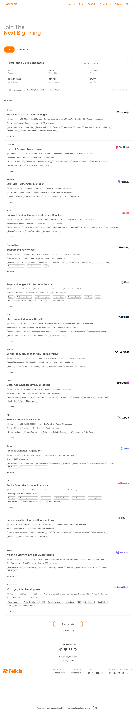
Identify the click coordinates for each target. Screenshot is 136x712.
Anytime (59, 90)
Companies (23, 49)
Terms (71, 661)
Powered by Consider (119, 90)
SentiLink (10, 145)
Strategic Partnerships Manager (25, 183)
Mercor (9, 550)
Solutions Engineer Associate (23, 419)
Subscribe (76, 672)
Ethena (9, 481)
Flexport (10, 314)
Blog (128, 4)
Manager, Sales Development (24, 589)
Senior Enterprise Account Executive (27, 485)
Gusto (9, 210)
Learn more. (85, 708)
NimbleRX (10, 179)
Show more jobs (68, 624)
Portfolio (92, 4)
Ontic (9, 515)
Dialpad (10, 380)
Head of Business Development (24, 149)
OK (96, 708)
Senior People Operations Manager (27, 114)
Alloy (8, 415)
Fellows (118, 4)
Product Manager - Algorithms (24, 450)
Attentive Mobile (13, 245)
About (72, 4)
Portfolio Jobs (58, 672)
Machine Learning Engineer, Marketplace (30, 554)
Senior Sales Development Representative (31, 519)
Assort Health (12, 585)
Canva (9, 446)
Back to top (68, 630)
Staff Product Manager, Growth (25, 319)
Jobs (9, 49)
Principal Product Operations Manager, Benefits (34, 215)
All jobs (43, 90)
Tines (9, 280)
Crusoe (9, 110)
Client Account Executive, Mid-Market (28, 384)
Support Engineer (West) (21, 249)
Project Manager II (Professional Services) (30, 284)
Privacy (65, 661)
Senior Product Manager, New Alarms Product (33, 353)
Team (81, 4)
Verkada (10, 349)
